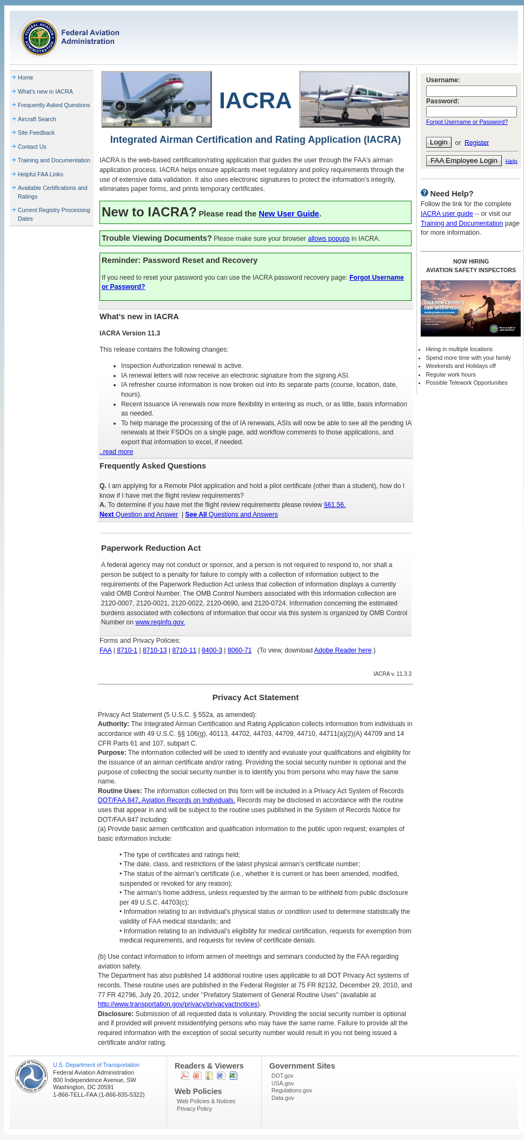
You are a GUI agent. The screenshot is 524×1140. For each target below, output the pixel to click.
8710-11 (185, 650)
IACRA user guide (447, 214)
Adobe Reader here (343, 650)
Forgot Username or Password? (467, 121)
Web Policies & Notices (206, 1101)
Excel (233, 1075)
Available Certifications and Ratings (53, 192)
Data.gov (282, 1098)
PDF (185, 1075)
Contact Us (32, 146)
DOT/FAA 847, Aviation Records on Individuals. (166, 800)
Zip (209, 1075)
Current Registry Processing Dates (54, 214)
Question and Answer (139, 514)
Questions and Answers (231, 514)
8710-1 (127, 650)
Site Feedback (36, 132)
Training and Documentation (54, 160)
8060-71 (240, 650)
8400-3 (212, 650)
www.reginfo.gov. (160, 622)
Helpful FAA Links (40, 174)
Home (26, 77)
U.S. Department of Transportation (96, 1065)
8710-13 (155, 650)
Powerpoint (197, 1075)
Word (221, 1075)
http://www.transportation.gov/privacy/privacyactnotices (177, 1004)
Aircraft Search (37, 119)
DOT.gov (282, 1075)
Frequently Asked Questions (54, 105)
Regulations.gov (291, 1090)
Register (477, 142)
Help (512, 160)
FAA (105, 650)
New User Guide (288, 213)
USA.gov (282, 1083)
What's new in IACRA (45, 91)
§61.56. (335, 505)
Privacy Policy (194, 1108)
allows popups (329, 238)
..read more (116, 452)
